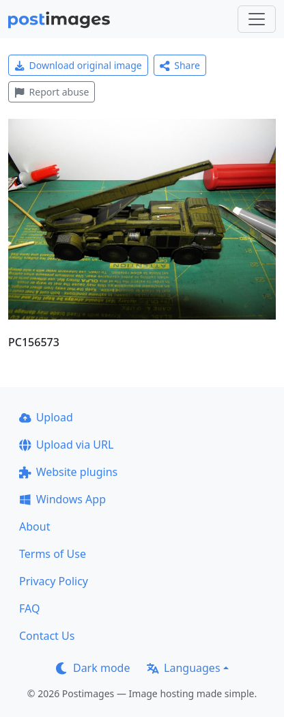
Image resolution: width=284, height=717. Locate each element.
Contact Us (46, 635)
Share (180, 65)
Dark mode (93, 667)
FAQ (29, 608)
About (34, 526)
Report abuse (51, 91)
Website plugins (68, 471)
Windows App (62, 499)
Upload (46, 417)
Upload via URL (66, 444)
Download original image (78, 65)
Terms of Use (52, 553)
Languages (183, 667)
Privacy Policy (53, 581)
